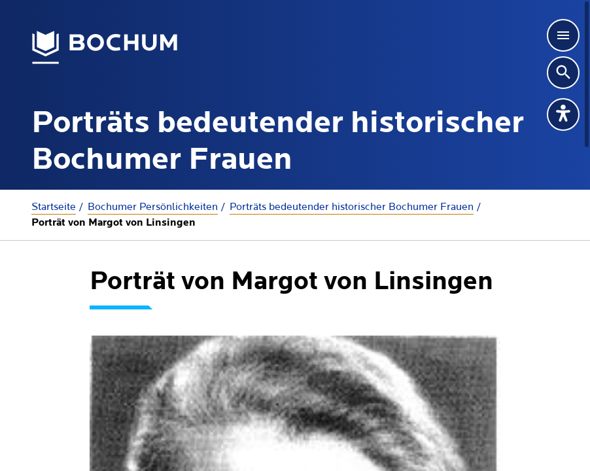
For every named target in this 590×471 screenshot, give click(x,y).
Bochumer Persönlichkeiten (153, 206)
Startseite (53, 206)
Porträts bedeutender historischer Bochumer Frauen (352, 206)
